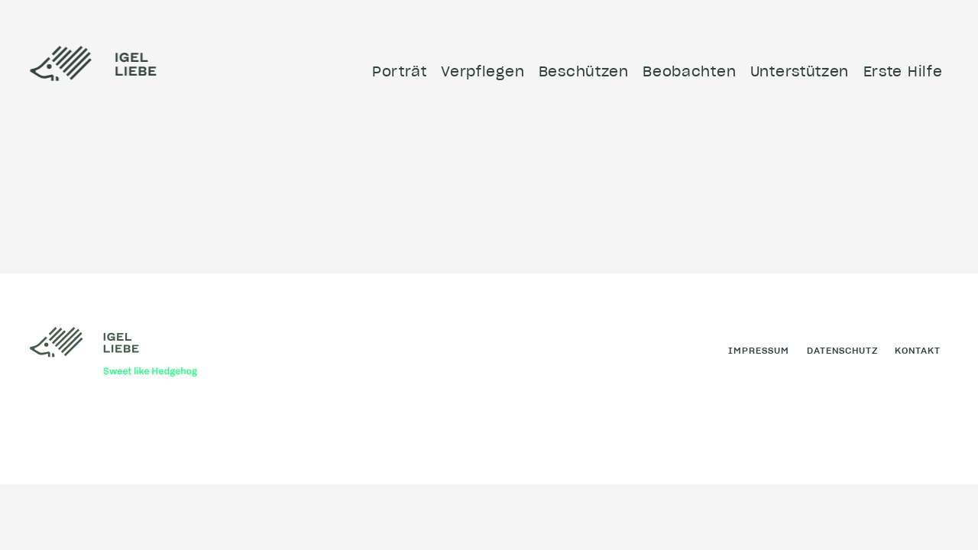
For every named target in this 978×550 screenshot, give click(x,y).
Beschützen (584, 71)
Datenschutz (842, 350)
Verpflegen (482, 71)
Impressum (758, 350)
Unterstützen (799, 71)
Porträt (399, 71)
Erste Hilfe (903, 71)
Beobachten (689, 71)
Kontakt (918, 350)
